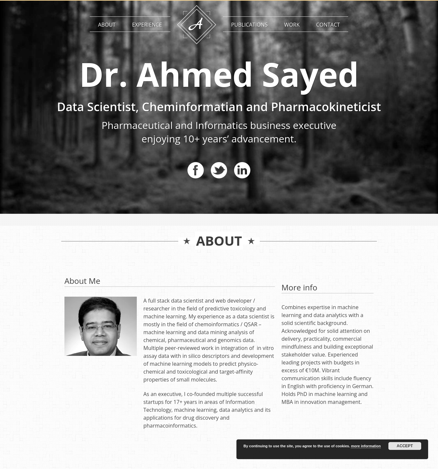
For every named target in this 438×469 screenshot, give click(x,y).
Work (292, 24)
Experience (147, 24)
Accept (405, 446)
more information (365, 446)
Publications (249, 24)
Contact (328, 24)
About (106, 24)
